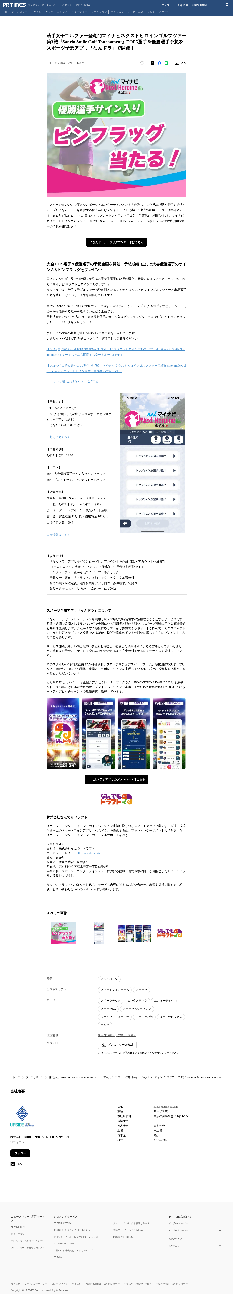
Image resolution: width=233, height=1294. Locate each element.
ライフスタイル (120, 12)
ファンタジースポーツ (115, 1016)
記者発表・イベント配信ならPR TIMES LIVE (76, 1236)
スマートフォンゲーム (115, 989)
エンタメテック (137, 1000)
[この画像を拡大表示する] (63, 933)
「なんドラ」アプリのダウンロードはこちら (116, 779)
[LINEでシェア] (166, 63)
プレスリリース (34, 1077)
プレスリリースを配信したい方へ (28, 1247)
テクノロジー (19, 12)
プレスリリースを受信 (174, 5)
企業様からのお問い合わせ (137, 1283)
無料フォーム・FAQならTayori (128, 1230)
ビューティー (79, 12)
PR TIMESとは (18, 1227)
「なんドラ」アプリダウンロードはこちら (116, 242)
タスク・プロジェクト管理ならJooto (131, 1223)
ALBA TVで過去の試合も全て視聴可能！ (74, 381)
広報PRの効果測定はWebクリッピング (73, 1250)
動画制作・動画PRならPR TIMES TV (72, 1230)
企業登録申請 (200, 5)
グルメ (151, 12)
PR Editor (59, 1257)
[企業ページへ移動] (22, 1117)
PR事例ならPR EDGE (123, 1236)
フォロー (20, 1153)
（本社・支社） (126, 1035)
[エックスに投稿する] (153, 63)
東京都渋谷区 (106, 1035)
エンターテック (164, 1000)
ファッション (99, 12)
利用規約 (76, 1283)
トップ (16, 1077)
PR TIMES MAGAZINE (65, 1243)
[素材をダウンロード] (177, 63)
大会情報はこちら (59, 534)
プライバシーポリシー (36, 1283)
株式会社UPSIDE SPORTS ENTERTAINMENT (73, 1077)
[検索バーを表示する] (227, 5)
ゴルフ (105, 1025)
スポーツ (164, 12)
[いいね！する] (142, 63)
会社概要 (15, 1283)
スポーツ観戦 (144, 1016)
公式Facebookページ (180, 1223)
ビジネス (138, 12)
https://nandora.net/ (88, 853)
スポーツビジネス (171, 1016)
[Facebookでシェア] (159, 63)
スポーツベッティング (137, 1008)
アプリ (49, 12)
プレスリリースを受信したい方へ (28, 1240)
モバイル (36, 12)
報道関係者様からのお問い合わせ (103, 1283)
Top (5, 12)
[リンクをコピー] (184, 63)
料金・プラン (18, 1234)
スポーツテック (111, 1000)
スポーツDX (108, 1008)
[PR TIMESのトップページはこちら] (46, 5)
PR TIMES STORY (62, 1223)
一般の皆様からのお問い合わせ (172, 1283)
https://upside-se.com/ (166, 1106)
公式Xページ (175, 1238)
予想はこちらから (59, 437)
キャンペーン (109, 979)
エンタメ (62, 12)
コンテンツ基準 (60, 1283)
